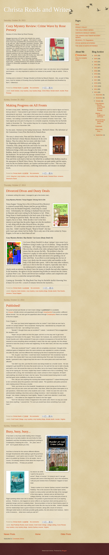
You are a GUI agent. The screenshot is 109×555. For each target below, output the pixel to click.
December (99, 95)
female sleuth (55, 91)
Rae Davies (61, 291)
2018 (96, 77)
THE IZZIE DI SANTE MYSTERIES (86, 46)
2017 (96, 80)
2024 (96, 58)
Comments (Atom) (18, 539)
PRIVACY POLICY (81, 27)
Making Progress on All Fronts (26, 105)
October (98, 101)
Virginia (62, 419)
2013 (96, 92)
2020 (96, 71)
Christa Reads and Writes (37, 9)
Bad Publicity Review (17, 525)
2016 (96, 83)
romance (60, 176)
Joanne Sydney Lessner (35, 527)
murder (62, 91)
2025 (96, 55)
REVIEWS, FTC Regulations (84, 40)
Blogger (64, 550)
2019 (96, 74)
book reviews (15, 91)
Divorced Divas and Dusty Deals (28, 191)
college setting (51, 525)
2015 (96, 86)
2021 (96, 68)
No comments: (35, 88)
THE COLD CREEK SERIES (84, 30)
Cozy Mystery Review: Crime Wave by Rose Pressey (100, 107)
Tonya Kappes (16, 293)
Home (38, 534)
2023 (96, 62)
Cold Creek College (17, 419)
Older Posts (66, 534)
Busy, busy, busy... (18, 431)
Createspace (51, 314)
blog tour (14, 176)
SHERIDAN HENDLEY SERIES (85, 33)
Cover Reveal (61, 525)
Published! (13, 305)
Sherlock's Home (11, 178)
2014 (96, 89)
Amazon (11, 312)
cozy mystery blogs (35, 91)
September (99, 135)
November (99, 98)
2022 (96, 64)
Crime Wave (46, 91)
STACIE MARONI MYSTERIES (85, 43)
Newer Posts (9, 534)
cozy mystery (24, 91)
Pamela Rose (52, 176)
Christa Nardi (82, 55)
